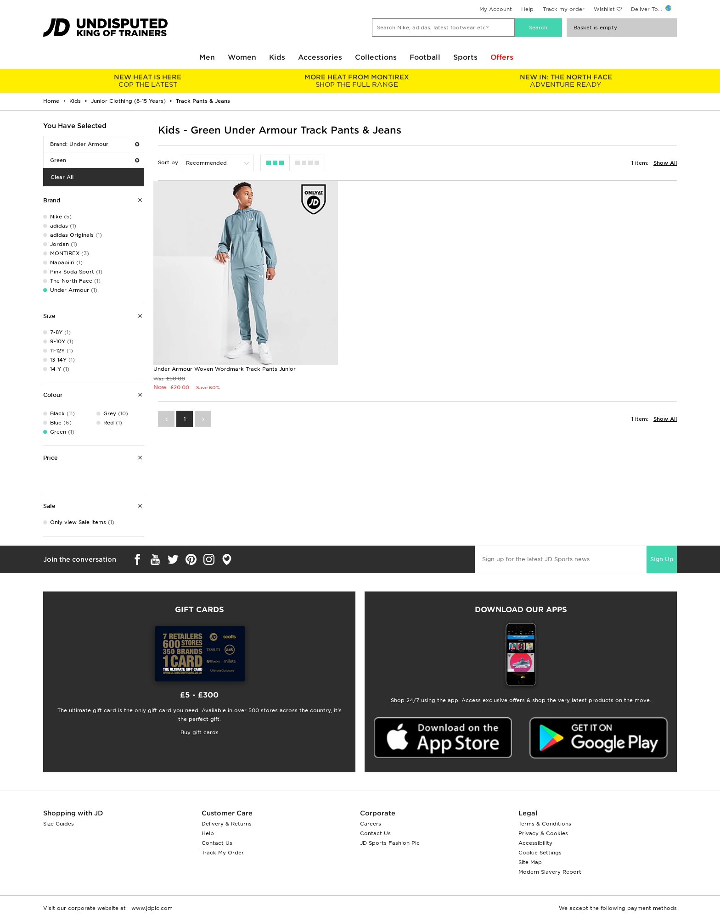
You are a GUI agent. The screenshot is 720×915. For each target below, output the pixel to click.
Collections (376, 57)
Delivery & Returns (227, 823)
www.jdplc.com (151, 908)
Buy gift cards (199, 732)
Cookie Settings (540, 852)
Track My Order (223, 852)
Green (94, 160)
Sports (465, 57)
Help (527, 9)
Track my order (564, 9)
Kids (277, 57)
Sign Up (661, 559)
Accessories (320, 57)
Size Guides (58, 823)
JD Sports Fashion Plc (390, 843)
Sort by (168, 162)
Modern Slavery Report (549, 872)
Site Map (530, 862)
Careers (370, 823)
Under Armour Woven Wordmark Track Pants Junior (224, 357)
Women (242, 57)
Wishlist (604, 9)
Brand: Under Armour (94, 144)
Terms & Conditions (544, 823)
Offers (501, 57)
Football (425, 57)
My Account (495, 9)
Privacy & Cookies (543, 833)
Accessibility (535, 843)
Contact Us (217, 843)
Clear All (62, 177)
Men (207, 57)
